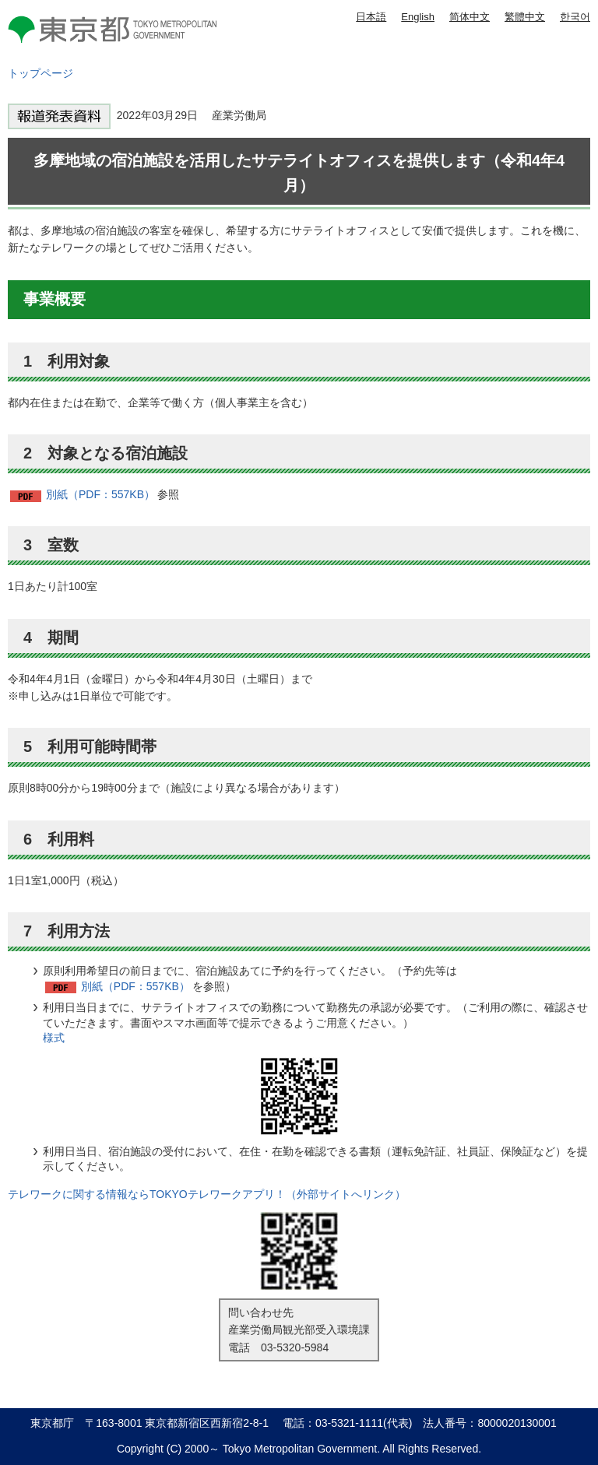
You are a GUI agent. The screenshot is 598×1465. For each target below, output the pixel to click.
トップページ (40, 73)
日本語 (371, 17)
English (417, 17)
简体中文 (469, 17)
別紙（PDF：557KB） (100, 494)
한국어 (575, 17)
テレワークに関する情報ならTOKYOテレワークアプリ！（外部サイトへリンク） (207, 1194)
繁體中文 (525, 17)
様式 (54, 1037)
